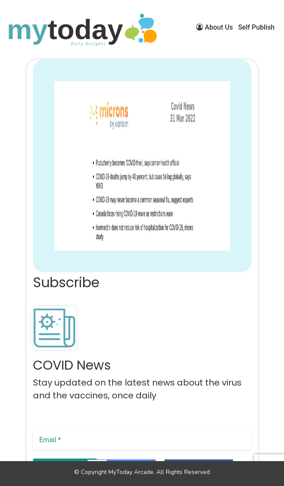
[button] (44, 260)
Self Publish (256, 27)
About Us (214, 27)
